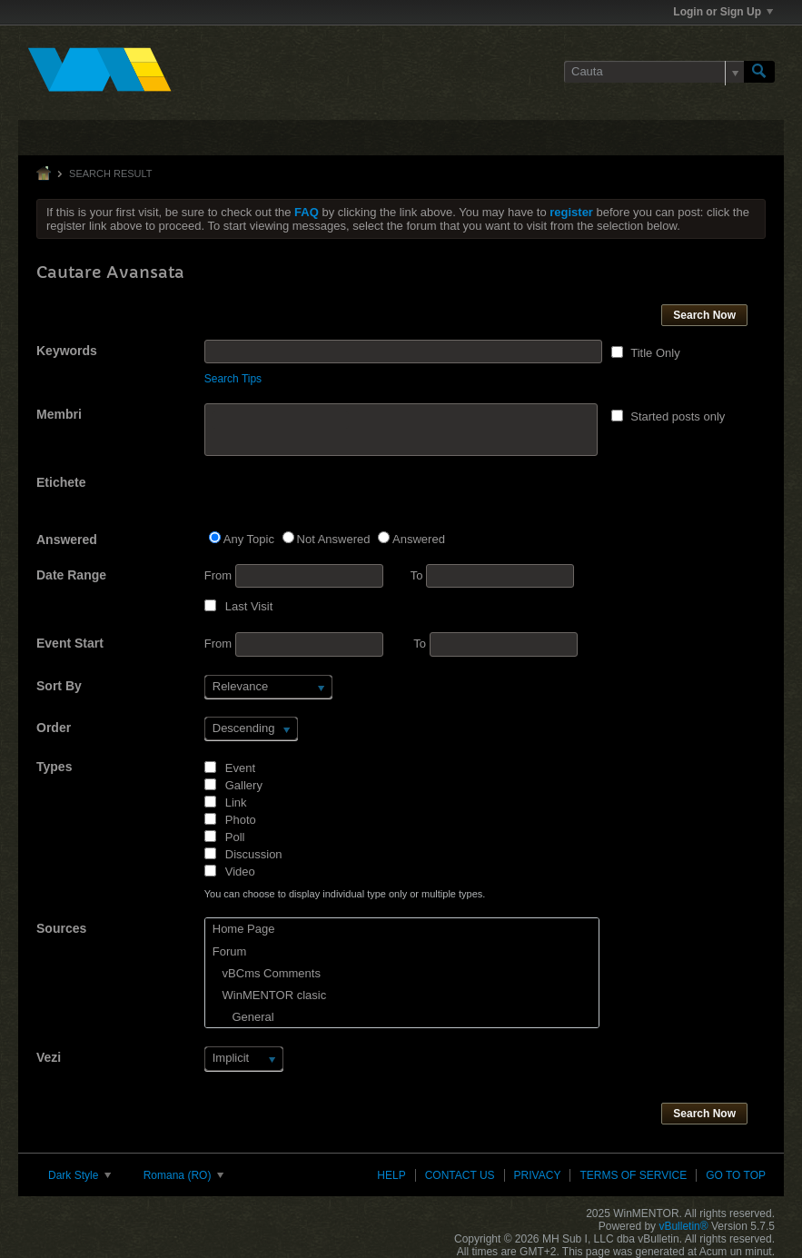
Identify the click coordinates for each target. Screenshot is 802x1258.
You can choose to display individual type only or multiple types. (345, 893)
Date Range (71, 575)
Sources (61, 928)
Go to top (736, 1175)
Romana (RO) (183, 1175)
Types (54, 766)
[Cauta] (654, 72)
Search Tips (233, 378)
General (243, 1017)
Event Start (70, 643)
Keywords (66, 350)
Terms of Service (633, 1175)
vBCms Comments (267, 973)
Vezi (48, 1057)
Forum (230, 951)
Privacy (537, 1175)
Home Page (244, 929)
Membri (59, 414)
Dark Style (79, 1175)
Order (53, 727)
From (293, 576)
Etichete (60, 482)
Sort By (59, 686)
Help (391, 1175)
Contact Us (460, 1175)
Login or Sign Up (723, 11)
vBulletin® (683, 1226)
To (492, 575)
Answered (66, 539)
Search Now (704, 315)
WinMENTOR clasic (269, 995)
